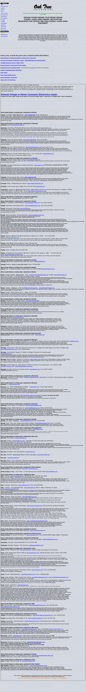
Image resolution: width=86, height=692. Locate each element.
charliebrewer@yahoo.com (35, 545)
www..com (37, 570)
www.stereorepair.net (20, 438)
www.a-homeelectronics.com (36, 215)
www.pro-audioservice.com (31, 377)
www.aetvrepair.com (25, 549)
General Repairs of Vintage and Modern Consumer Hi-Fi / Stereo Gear (18, 58)
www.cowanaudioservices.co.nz (38, 665)
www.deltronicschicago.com (46, 288)
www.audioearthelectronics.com (23, 366)
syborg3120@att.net (39, 261)
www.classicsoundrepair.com (34, 505)
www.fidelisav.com (38, 429)
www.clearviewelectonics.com (9, 349)
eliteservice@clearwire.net (56, 629)
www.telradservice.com (18, 440)
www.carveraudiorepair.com (37, 530)
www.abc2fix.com (30, 451)
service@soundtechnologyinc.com (14, 254)
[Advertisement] (43, 30)
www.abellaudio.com (24, 485)
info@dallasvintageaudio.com (60, 577)
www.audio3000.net (25, 208)
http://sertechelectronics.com (33, 147)
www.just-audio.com (18, 317)
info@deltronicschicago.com (30, 288)
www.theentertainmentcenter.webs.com (42, 655)
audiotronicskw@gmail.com (12, 237)
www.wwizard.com (30, 115)
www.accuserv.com (14, 384)
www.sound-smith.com (43, 454)
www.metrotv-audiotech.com (33, 405)
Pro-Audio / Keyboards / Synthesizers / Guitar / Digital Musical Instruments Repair (23, 60)
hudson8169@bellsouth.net (50, 539)
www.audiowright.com (30, 487)
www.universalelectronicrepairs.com (43, 615)
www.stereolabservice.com (29, 496)
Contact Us (3, 32)
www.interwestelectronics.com (37, 605)
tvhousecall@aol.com (51, 471)
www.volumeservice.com (17, 476)
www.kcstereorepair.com (32, 300)
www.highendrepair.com (28, 661)
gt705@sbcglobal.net (18, 125)
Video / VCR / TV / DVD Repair (8, 80)
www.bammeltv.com (23, 585)
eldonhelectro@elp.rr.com (28, 574)
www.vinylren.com (34, 387)
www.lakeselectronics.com (32, 202)
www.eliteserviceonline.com (29, 629)
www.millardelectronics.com (32, 408)
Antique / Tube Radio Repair (11, 70)
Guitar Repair (4, 72)
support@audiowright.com (11, 489)
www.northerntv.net (35, 359)
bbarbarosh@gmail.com (48, 269)
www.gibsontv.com (35, 369)
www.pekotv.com (17, 635)
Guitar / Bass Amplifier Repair (8, 75)
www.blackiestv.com (6, 353)
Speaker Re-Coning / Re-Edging (10, 67)
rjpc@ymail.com (40, 186)
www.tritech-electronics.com (29, 468)
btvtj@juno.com (74, 341)
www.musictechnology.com (35, 618)
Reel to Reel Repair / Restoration (9, 77)
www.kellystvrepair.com (33, 159)
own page (32, 67)
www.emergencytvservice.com (36, 642)
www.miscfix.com (40, 334)
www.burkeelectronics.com (32, 621)
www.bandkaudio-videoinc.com (28, 395)
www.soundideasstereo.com (32, 205)
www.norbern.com (39, 165)
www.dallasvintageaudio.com (40, 577)
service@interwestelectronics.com (10, 606)
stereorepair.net (13, 457)
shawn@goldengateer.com (42, 423)
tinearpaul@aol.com (48, 153)
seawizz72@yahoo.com (7, 366)
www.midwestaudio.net (60, 275)
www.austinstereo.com (33, 552)
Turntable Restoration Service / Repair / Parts (12, 62)
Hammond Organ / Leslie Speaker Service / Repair (13, 65)
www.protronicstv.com (32, 535)
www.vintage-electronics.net (35, 183)
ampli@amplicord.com (26, 420)
